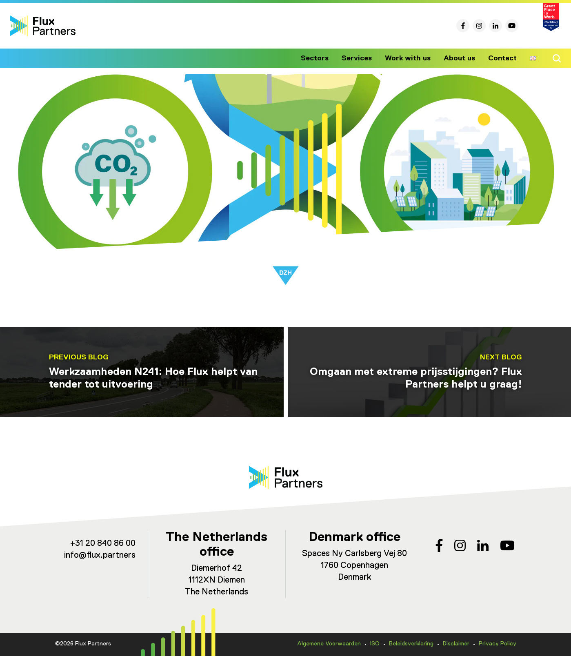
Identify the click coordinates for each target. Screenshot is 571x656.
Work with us (411, 58)
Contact (503, 58)
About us (461, 58)
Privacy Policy (497, 644)
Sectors (322, 58)
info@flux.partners (100, 555)
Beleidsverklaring (411, 644)
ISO (375, 644)
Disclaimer (456, 644)
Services (362, 58)
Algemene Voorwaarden (329, 644)
